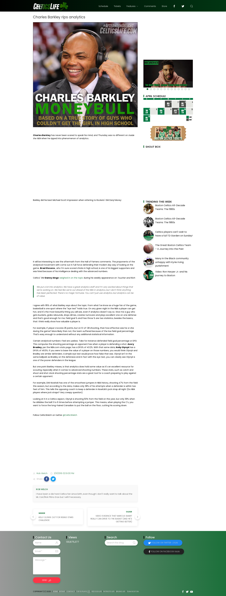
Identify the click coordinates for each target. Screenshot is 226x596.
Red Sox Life (97, 591)
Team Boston (133, 591)
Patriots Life (109, 591)
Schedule (103, 6)
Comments (150, 6)
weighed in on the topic (71, 277)
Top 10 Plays (81, 591)
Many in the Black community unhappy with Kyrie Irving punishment (172, 262)
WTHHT (62, 591)
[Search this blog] (121, 543)
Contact (70, 591)
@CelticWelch (70, 415)
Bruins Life (120, 591)
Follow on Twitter (164, 542)
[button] (46, 479)
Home (55, 591)
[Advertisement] (85, 447)
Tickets (117, 6)
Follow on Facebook (165, 551)
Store (164, 6)
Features (132, 6)
